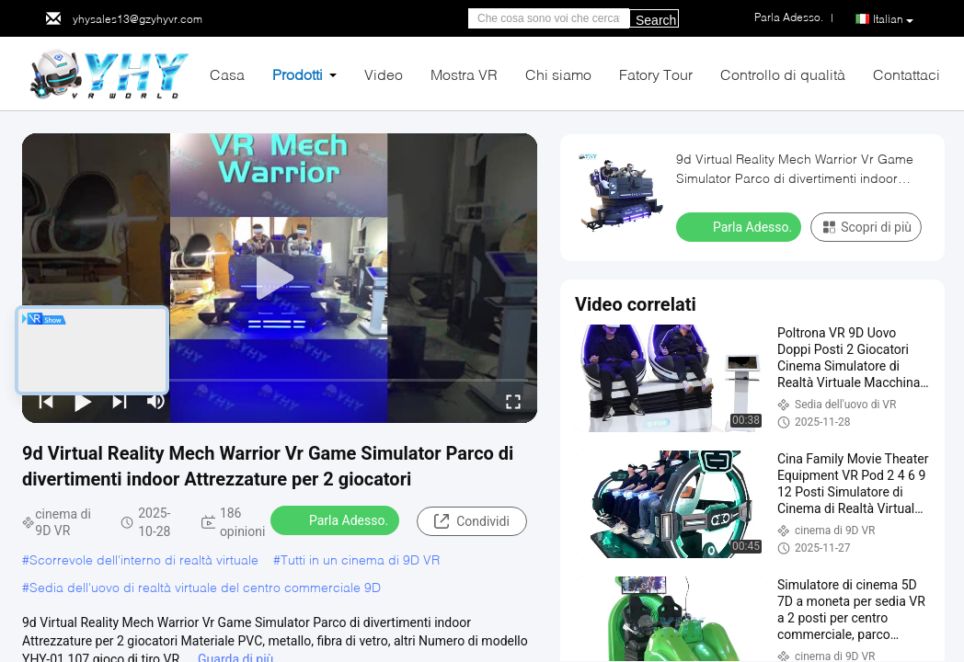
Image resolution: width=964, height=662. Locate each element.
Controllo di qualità (782, 74)
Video (383, 74)
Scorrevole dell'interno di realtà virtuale (143, 559)
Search (656, 20)
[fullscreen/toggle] (513, 401)
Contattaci (906, 74)
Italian (893, 19)
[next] (119, 401)
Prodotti (297, 74)
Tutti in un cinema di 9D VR (360, 559)
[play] (280, 279)
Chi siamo (558, 74)
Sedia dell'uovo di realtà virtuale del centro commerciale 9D (205, 587)
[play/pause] (82, 401)
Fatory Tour (656, 74)
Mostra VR (464, 74)
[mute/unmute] (156, 401)
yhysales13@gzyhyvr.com (137, 19)
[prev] (46, 401)
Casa (227, 74)
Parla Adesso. (336, 519)
